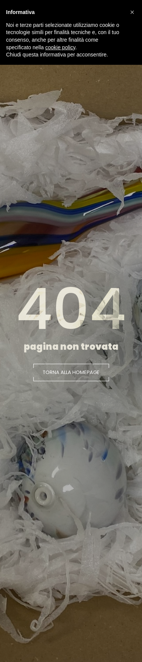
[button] (71, 372)
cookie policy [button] (60, 47)
